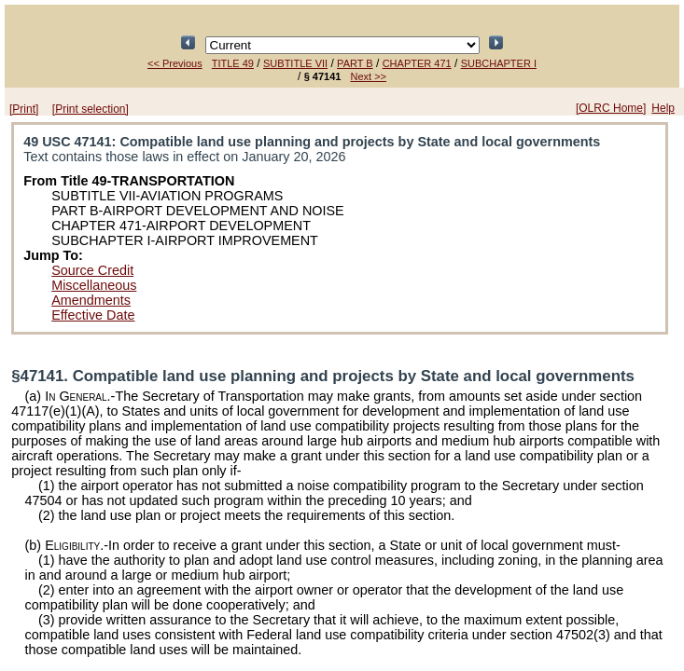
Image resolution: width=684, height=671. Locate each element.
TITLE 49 (233, 63)
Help (663, 108)
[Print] (23, 109)
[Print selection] (90, 109)
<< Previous (174, 63)
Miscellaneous (93, 285)
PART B (355, 63)
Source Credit (92, 270)
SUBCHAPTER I (499, 63)
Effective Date (92, 315)
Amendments (91, 300)
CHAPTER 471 (417, 63)
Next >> (368, 76)
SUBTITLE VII (295, 63)
